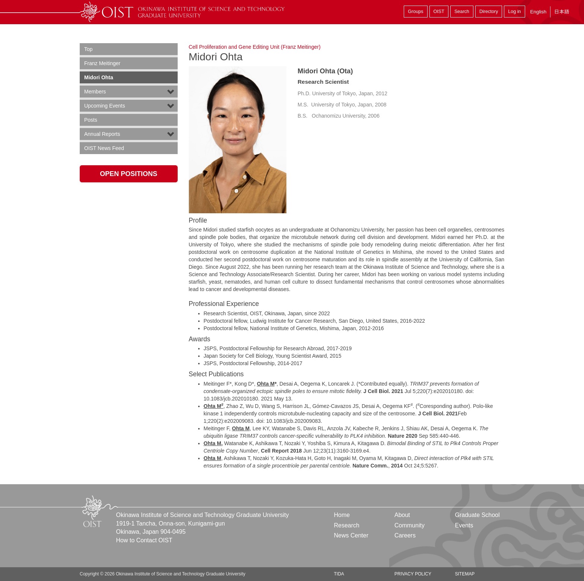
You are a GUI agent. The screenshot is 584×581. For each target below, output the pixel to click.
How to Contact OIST (144, 540)
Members (95, 92)
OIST (439, 11)
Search (461, 11)
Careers (405, 535)
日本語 (561, 12)
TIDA (339, 574)
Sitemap (465, 574)
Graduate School (477, 515)
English (538, 12)
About (402, 515)
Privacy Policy (412, 574)
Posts (90, 120)
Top (88, 49)
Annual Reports (102, 134)
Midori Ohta (98, 77)
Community (409, 525)
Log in (514, 11)
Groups (415, 11)
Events (464, 525)
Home (342, 515)
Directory (488, 11)
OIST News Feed (104, 148)
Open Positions (128, 174)
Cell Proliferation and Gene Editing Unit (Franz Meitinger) (255, 47)
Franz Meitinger (102, 63)
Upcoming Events (104, 106)
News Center (351, 535)
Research (346, 525)
